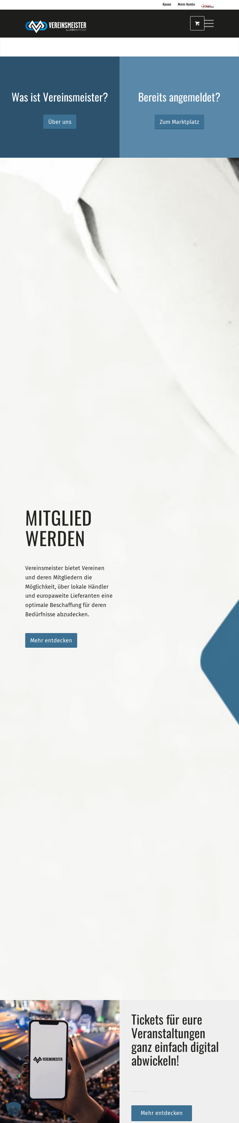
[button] (13, 1109)
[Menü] (205, 24)
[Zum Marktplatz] (179, 122)
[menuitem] (205, 24)
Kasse (166, 4)
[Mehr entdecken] (51, 640)
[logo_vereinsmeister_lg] (55, 24)
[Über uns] (59, 122)
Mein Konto (186, 4)
